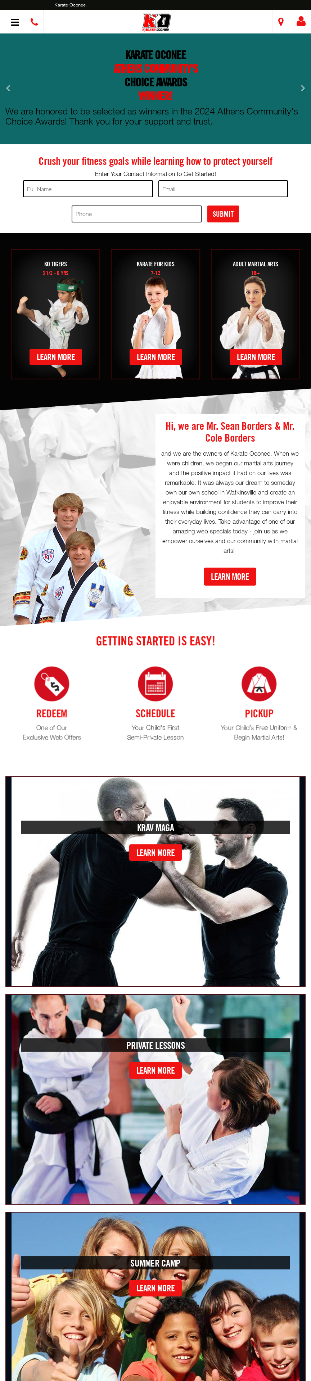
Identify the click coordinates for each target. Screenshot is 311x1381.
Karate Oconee (70, 5)
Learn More (56, 356)
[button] (156, 22)
